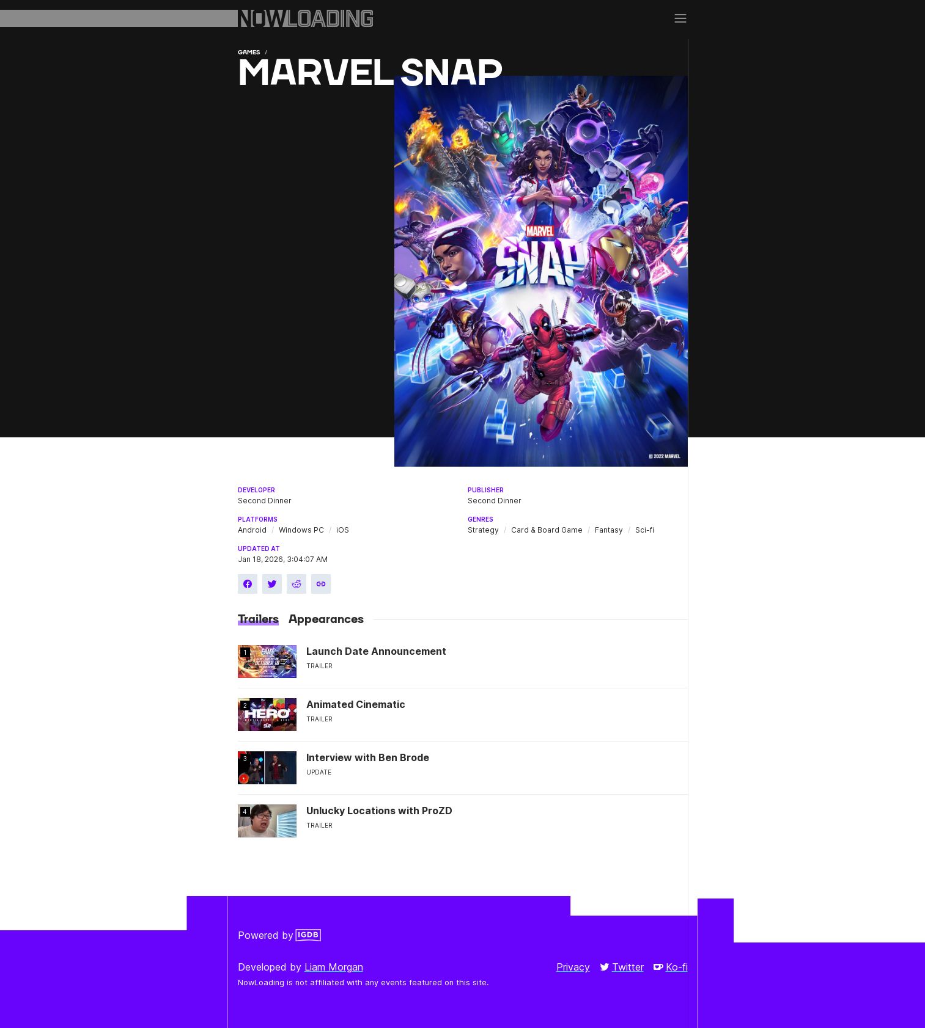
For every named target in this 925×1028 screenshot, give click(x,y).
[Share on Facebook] (247, 584)
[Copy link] (321, 584)
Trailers (258, 619)
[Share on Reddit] (296, 584)
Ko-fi (671, 967)
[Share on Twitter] (272, 584)
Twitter (622, 967)
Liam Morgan (333, 967)
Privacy (573, 967)
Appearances (326, 619)
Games (249, 52)
